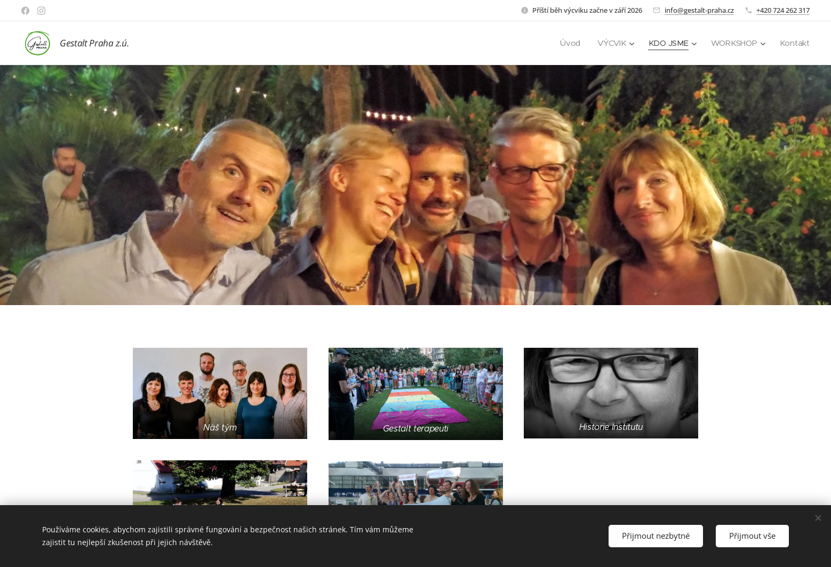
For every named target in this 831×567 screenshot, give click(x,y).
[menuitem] (569, 43)
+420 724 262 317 (783, 10)
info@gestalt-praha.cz (699, 10)
